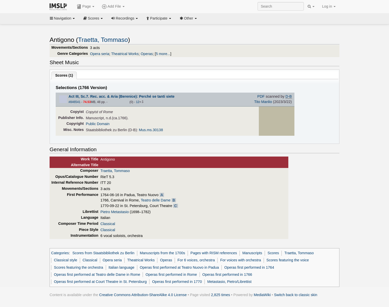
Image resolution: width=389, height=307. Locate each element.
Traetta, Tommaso (103, 39)
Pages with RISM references (213, 253)
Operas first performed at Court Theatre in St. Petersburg (100, 282)
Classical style (65, 260)
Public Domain (98, 124)
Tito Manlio (263, 102)
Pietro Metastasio (114, 212)
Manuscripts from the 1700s (162, 253)
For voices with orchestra (240, 260)
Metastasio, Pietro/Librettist (229, 282)
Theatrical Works (125, 54)
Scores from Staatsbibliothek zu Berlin (103, 253)
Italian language (121, 267)
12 (137, 102)
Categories (60, 253)
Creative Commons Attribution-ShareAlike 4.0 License (143, 295)
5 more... (163, 54)
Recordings (124, 18)
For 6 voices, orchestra (196, 260)
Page (86, 6)
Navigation (62, 18)
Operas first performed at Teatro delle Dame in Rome (97, 274)
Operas (147, 54)
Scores (93, 18)
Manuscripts (252, 253)
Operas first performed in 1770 (177, 282)
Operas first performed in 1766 (227, 274)
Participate (158, 18)
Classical (107, 224)
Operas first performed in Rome (171, 274)
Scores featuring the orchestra (78, 267)
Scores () (64, 75)
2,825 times (220, 295)
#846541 (75, 102)
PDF (261, 96)
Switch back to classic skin (295, 295)
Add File (113, 6)
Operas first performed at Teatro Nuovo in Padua (179, 267)
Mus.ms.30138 (151, 130)
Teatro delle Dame (156, 200)
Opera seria (99, 54)
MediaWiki (262, 295)
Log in (329, 6)
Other (188, 18)
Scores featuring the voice (287, 260)
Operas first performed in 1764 (249, 267)
